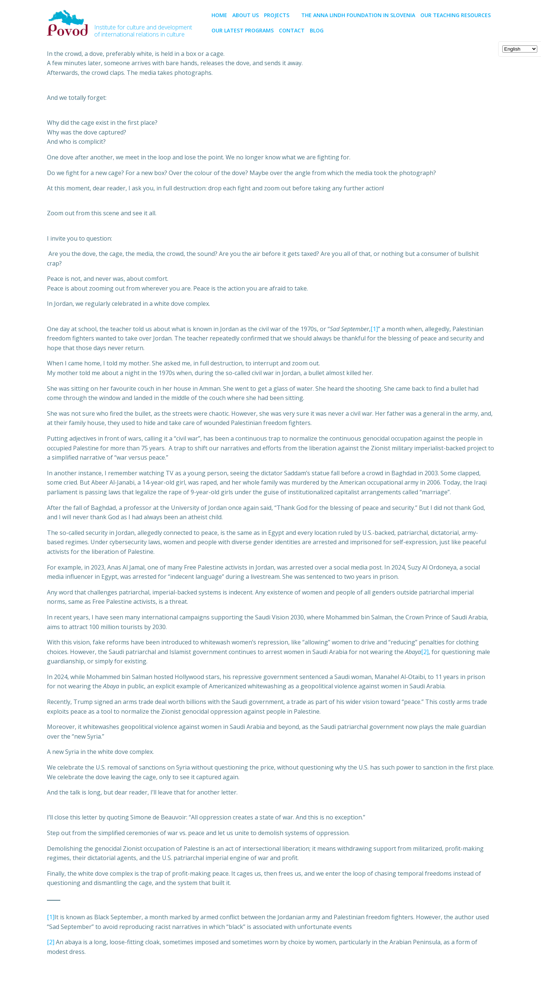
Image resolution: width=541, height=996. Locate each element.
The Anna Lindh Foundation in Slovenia (358, 15)
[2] (425, 652)
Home (219, 15)
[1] (374, 329)
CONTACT (292, 30)
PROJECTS (280, 15)
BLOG (317, 30)
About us (245, 15)
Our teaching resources (455, 15)
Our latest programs (242, 30)
